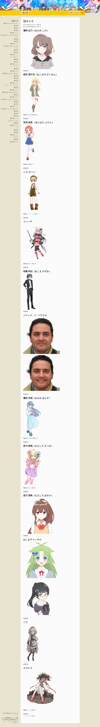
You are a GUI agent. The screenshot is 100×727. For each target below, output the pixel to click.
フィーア (15, 66)
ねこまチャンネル (13, 120)
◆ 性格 (16, 28)
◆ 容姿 (16, 30)
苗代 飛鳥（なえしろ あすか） (9, 109)
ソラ (17, 127)
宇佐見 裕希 (30, 115)
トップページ (27, 716)
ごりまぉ (29, 710)
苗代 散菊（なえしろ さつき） (9, 99)
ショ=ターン (14, 57)
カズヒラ (15, 137)
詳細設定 (25, 70)
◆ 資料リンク (14, 33)
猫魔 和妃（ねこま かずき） (10, 73)
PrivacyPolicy (15, 722)
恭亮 (28, 164)
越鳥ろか (29, 263)
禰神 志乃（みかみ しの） (11, 23)
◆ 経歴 (16, 26)
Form (77, 12)
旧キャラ (15, 21)
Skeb (71, 12)
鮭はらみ (29, 488)
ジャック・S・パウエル (11, 85)
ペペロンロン (31, 214)
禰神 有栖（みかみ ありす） (10, 92)
